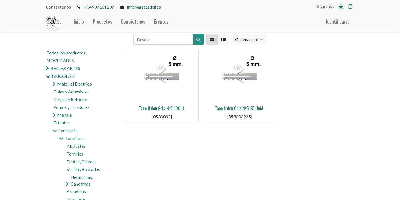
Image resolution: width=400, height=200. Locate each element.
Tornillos (75, 153)
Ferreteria (68, 130)
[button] (248, 39)
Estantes (61, 122)
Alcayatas (76, 146)
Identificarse (338, 21)
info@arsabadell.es (144, 7)
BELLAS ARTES (65, 68)
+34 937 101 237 (99, 7)
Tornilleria (75, 138)
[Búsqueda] (198, 39)
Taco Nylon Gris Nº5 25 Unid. (239, 108)
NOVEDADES (60, 60)
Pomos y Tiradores (71, 107)
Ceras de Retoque (70, 99)
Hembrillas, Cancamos (82, 180)
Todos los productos (66, 52)
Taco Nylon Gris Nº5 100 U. (162, 108)
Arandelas (76, 191)
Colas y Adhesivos (70, 91)
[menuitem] (79, 22)
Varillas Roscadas (83, 169)
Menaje (64, 115)
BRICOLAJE (64, 76)
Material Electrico (74, 83)
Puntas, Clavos (80, 161)
